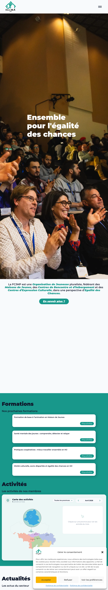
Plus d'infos (87, 423)
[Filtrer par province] (63, 500)
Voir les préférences (91, 579)
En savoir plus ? (54, 301)
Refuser (68, 579)
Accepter (46, 579)
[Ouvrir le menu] (100, 6)
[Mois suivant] (99, 500)
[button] (102, 552)
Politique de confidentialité (57, 585)
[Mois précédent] (78, 500)
